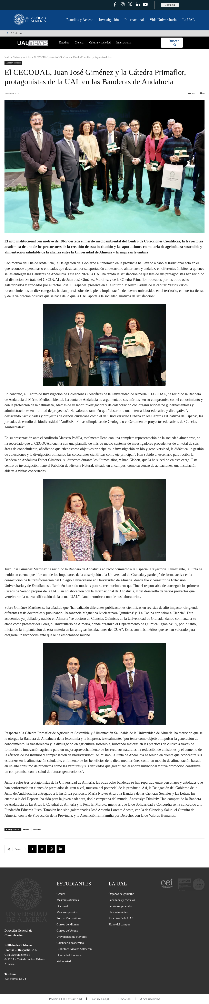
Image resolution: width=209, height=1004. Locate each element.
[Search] (174, 43)
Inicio (7, 57)
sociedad (37, 829)
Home (26, 829)
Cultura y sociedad (22, 57)
